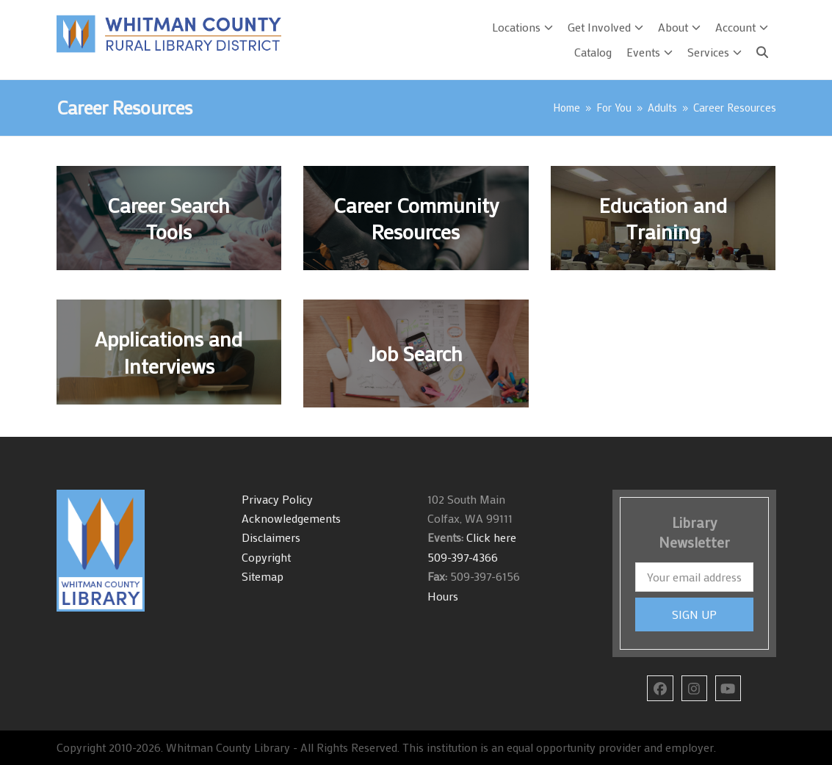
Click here (489, 537)
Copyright (266, 557)
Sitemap (262, 576)
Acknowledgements (291, 518)
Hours (442, 595)
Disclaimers (271, 537)
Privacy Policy (277, 499)
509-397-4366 (462, 557)
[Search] (762, 52)
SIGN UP (694, 614)
